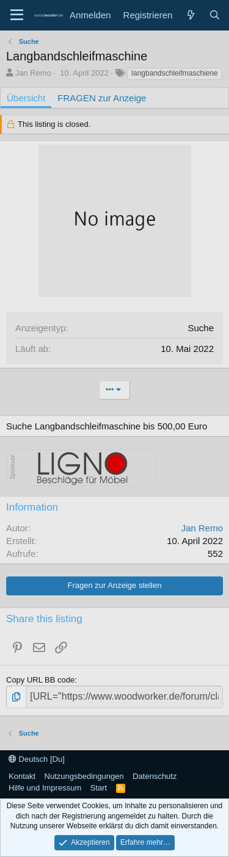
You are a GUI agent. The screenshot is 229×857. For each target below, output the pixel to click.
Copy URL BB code (40, 679)
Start (98, 787)
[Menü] (16, 15)
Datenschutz (154, 776)
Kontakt (22, 776)
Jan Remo (33, 72)
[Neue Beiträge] (190, 15)
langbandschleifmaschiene (174, 73)
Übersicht (26, 98)
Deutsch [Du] (37, 759)
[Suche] (215, 15)
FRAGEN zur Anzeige (101, 98)
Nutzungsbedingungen (84, 776)
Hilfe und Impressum (45, 787)
